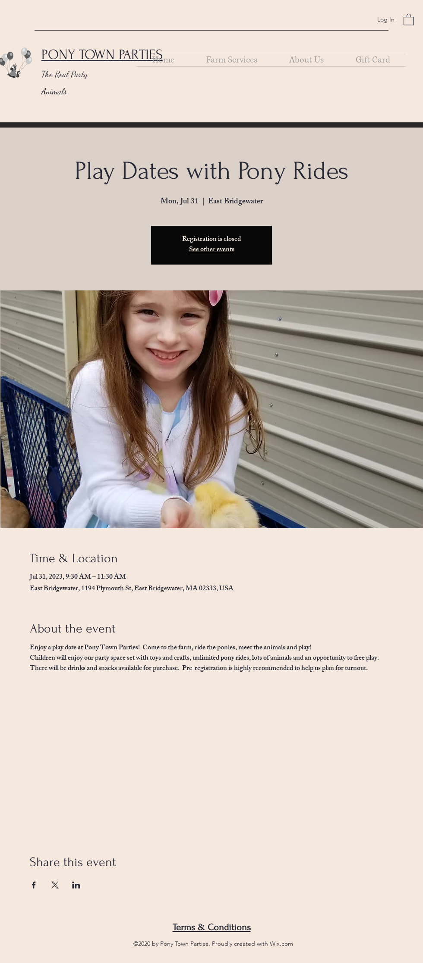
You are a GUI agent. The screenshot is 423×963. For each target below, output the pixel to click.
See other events (211, 250)
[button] (409, 19)
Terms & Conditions (212, 927)
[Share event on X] (55, 885)
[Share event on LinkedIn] (76, 885)
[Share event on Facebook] (34, 885)
